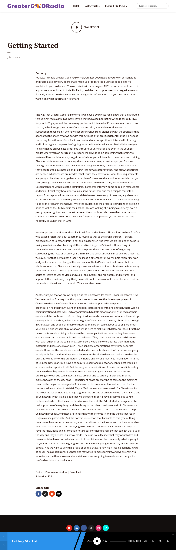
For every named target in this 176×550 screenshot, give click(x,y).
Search (165, 6)
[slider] (118, 541)
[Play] (97, 541)
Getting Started (24, 541)
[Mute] (145, 541)
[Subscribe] (160, 541)
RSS (50, 476)
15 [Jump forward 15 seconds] (104, 541)
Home (76, 5)
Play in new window (56, 472)
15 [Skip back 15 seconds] (89, 541)
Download (75, 472)
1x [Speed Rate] (153, 541)
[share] (168, 541)
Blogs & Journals (115, 5)
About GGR (91, 5)
